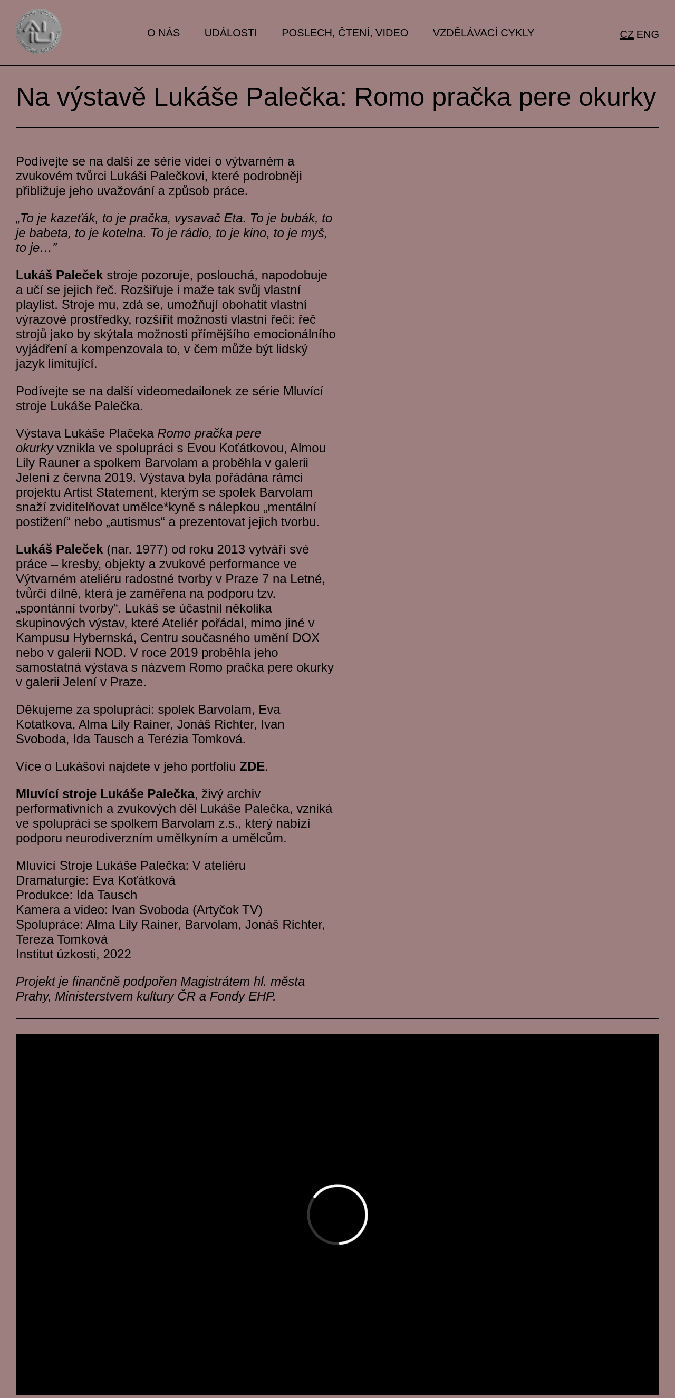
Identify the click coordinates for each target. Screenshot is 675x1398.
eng (648, 34)
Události (231, 32)
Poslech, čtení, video (345, 32)
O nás (163, 32)
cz (627, 34)
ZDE (252, 766)
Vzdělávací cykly (484, 32)
